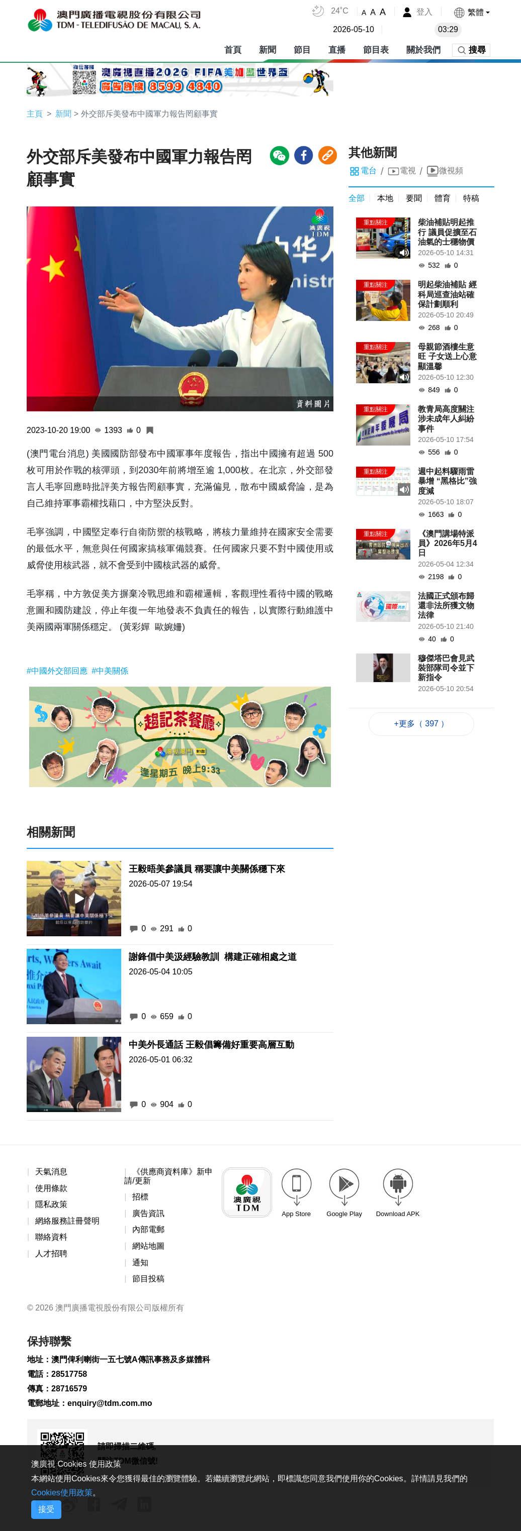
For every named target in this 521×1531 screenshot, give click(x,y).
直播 (336, 50)
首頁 (232, 50)
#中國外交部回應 (58, 671)
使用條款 (51, 1188)
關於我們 (423, 50)
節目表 (376, 50)
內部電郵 (148, 1229)
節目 (302, 50)
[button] (471, 12)
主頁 (35, 114)
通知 (140, 1262)
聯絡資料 (51, 1237)
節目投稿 (148, 1278)
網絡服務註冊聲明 (67, 1221)
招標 (140, 1196)
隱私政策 (51, 1204)
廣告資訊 (148, 1213)
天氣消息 (51, 1171)
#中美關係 (110, 671)
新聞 (267, 50)
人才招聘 (51, 1253)
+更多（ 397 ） (421, 723)
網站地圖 (148, 1246)
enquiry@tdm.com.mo (109, 1403)
